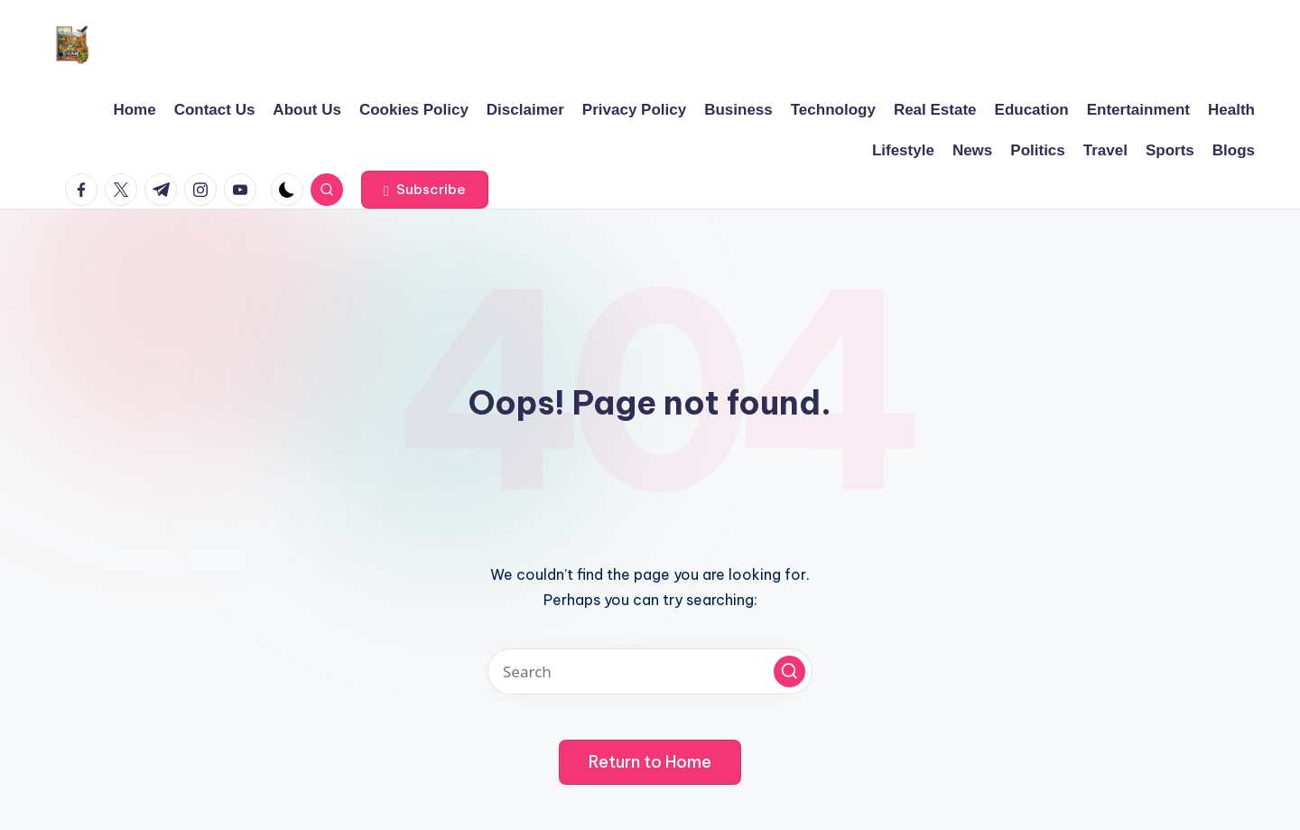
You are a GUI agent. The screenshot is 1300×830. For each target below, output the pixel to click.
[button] (424, 190)
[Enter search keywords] (650, 671)
